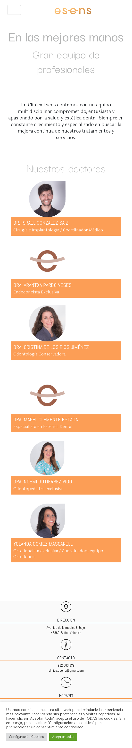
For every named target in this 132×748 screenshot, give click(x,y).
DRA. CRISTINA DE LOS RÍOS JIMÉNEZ (51, 347)
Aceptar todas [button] (63, 737)
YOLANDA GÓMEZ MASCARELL (43, 543)
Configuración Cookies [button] (26, 737)
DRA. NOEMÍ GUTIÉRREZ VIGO (42, 481)
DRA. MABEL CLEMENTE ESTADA (45, 419)
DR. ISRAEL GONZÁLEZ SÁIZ (40, 222)
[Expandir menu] (14, 10)
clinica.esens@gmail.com (66, 670)
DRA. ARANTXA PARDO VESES (42, 285)
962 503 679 (66, 665)
